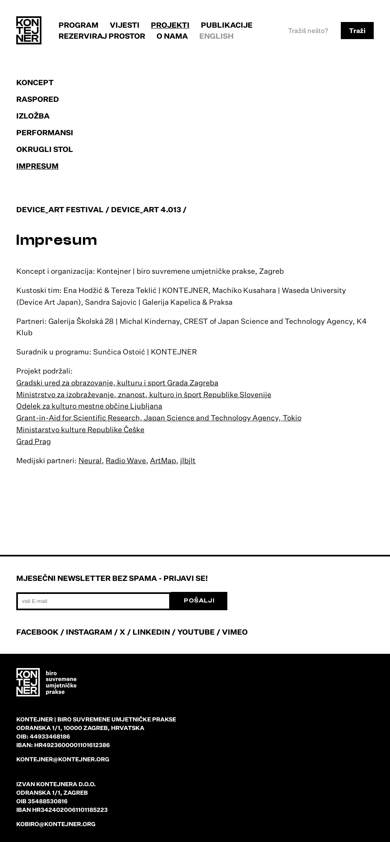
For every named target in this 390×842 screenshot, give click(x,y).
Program (78, 24)
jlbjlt (188, 460)
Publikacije (227, 24)
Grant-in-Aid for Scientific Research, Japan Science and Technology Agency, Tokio (158, 417)
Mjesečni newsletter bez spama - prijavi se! (112, 578)
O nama (172, 35)
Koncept (35, 82)
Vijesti (124, 24)
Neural (90, 460)
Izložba (33, 115)
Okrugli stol (44, 149)
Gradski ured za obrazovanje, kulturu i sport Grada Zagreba (117, 382)
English (216, 35)
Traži (357, 30)
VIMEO (235, 631)
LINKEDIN (151, 631)
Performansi (44, 132)
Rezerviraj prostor (102, 35)
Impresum (37, 165)
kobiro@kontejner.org (56, 823)
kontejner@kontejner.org (62, 759)
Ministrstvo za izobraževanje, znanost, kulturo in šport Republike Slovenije (143, 394)
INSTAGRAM (89, 631)
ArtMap (163, 460)
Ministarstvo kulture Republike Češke (80, 429)
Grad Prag (33, 441)
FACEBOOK (37, 631)
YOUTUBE (196, 631)
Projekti (170, 24)
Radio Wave (126, 460)
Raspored (37, 99)
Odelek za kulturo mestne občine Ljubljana (89, 405)
